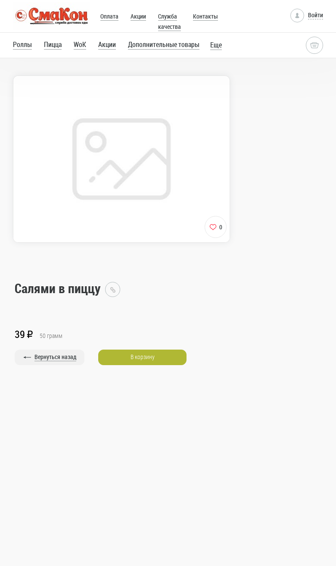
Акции (138, 16)
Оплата (109, 16)
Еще (216, 45)
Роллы (22, 44)
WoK (80, 44)
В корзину (143, 357)
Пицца (53, 44)
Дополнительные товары (163, 44)
